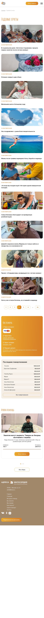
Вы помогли (10, 501)
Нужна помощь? (11, 507)
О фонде (9, 496)
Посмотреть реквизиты (9, 339)
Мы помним (10, 503)
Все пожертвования (22, 395)
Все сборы (22, 469)
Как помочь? (10, 505)
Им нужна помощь (12, 498)
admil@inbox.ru (11, 490)
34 (37, 307)
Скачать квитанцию (8, 337)
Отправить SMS (7, 344)
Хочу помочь (32, 3)
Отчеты (9, 510)
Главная (9, 494)
